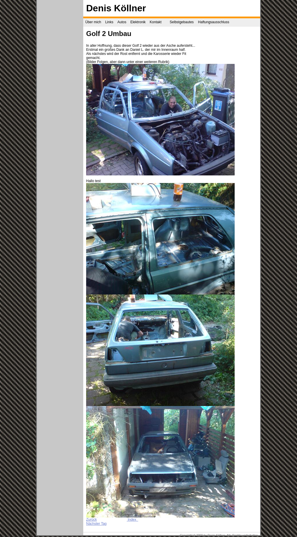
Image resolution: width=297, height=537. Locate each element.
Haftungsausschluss (213, 22)
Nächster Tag (96, 524)
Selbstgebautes (182, 22)
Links (109, 22)
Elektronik (138, 22)
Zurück (91, 520)
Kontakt (156, 22)
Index (132, 520)
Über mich (93, 22)
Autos (121, 22)
